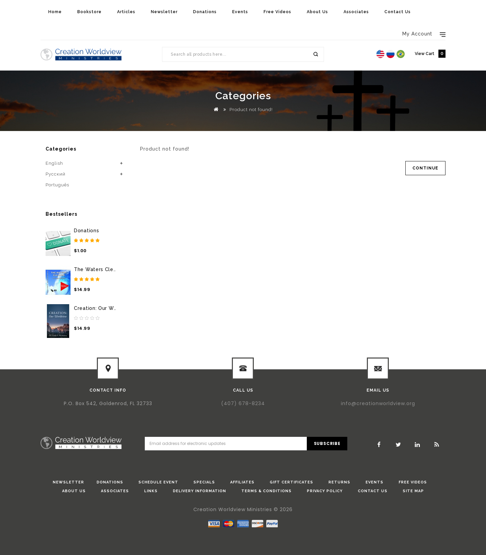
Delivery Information (199, 491)
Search (315, 54)
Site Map (413, 491)
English (54, 163)
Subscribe (327, 443)
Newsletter (164, 11)
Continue (425, 168)
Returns (339, 482)
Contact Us (397, 11)
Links (151, 491)
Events (240, 11)
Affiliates (242, 482)
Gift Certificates (291, 482)
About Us (317, 11)
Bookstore (89, 11)
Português (57, 184)
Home (55, 11)
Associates (356, 11)
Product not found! (251, 109)
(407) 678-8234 (243, 403)
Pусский (55, 174)
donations (110, 482)
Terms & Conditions (266, 491)
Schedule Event (158, 482)
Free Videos (277, 11)
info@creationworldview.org (378, 403)
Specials (204, 482)
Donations (205, 11)
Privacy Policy (325, 491)
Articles (126, 11)
